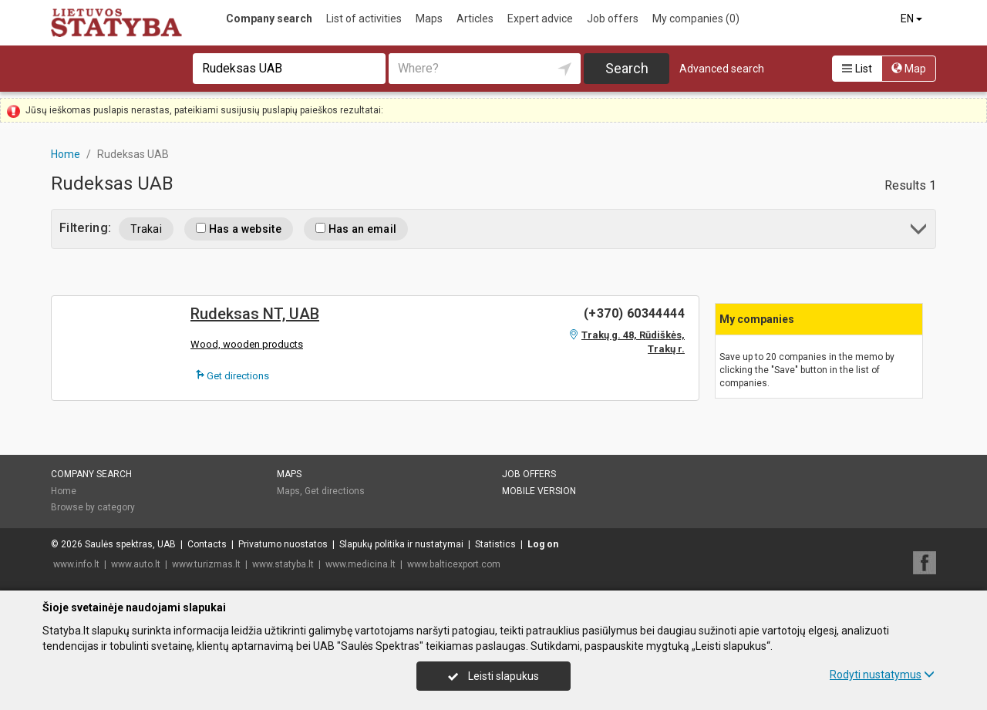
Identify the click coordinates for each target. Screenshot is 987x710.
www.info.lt (76, 564)
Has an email (355, 229)
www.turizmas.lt (206, 564)
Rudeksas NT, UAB (254, 314)
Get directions (232, 375)
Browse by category (93, 507)
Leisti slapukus (493, 676)
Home (63, 491)
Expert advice (540, 18)
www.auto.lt (135, 564)
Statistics (495, 544)
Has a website (238, 229)
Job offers (612, 18)
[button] (919, 231)
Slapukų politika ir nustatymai (401, 544)
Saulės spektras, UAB (130, 544)
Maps (429, 18)
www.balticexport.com (453, 564)
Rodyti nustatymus (882, 674)
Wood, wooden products (246, 344)
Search (626, 68)
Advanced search (721, 68)
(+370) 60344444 (634, 313)
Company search (269, 18)
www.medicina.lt (360, 564)
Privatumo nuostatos (283, 544)
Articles (475, 18)
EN (913, 18)
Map (908, 68)
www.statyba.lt (283, 564)
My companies (695, 18)
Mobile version (539, 491)
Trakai (146, 229)
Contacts (207, 544)
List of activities (364, 18)
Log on (542, 544)
